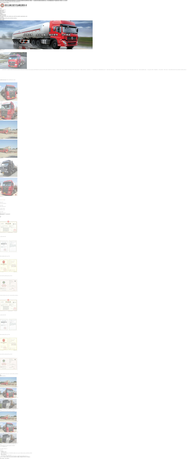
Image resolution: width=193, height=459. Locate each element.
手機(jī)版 (21, 456)
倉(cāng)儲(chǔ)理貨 (3, 16)
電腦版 (18, 456)
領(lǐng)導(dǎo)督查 (9, 18)
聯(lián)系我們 (7, 2)
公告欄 (1, 14)
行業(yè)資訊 (4, 14)
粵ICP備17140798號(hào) (26, 456)
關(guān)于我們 (2, 2)
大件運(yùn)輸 (8, 16)
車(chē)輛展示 (21, 16)
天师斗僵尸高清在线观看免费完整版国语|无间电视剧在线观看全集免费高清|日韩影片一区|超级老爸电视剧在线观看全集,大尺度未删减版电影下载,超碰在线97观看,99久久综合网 (33, 0)
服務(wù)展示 (25, 16)
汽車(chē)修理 (17, 16)
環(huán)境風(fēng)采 (3, 18)
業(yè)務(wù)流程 (12, 16)
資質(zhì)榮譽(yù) (14, 18)
